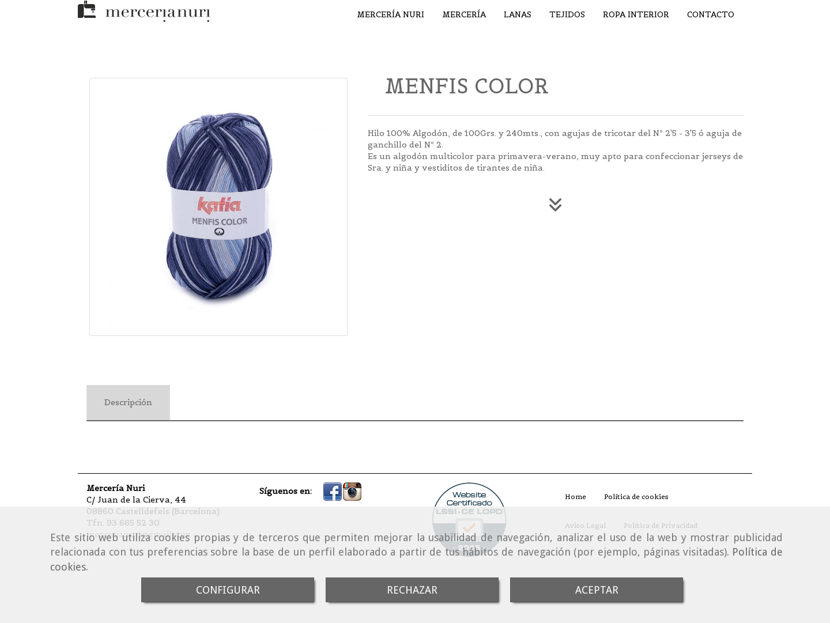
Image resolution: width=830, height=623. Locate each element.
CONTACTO (710, 14)
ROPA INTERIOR (636, 14)
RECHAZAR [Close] (412, 590)
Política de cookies (636, 496)
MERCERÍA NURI (390, 14)
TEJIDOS (567, 14)
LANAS (517, 14)
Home (575, 496)
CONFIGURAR (228, 590)
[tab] (128, 403)
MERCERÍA (464, 14)
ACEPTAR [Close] (596, 590)
